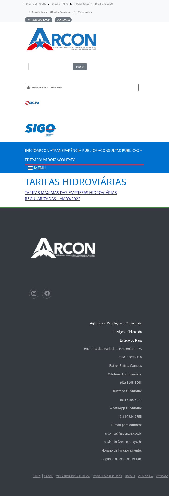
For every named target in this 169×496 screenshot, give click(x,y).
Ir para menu (60, 3)
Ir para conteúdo (36, 3)
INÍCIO (31, 150)
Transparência (40, 20)
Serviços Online (39, 87)
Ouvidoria (63, 20)
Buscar (80, 66)
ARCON (43, 150)
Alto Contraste (62, 12)
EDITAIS (31, 159)
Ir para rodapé (104, 3)
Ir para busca (81, 3)
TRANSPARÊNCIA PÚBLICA (74, 150)
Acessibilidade (39, 12)
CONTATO (67, 159)
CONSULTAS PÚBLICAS (119, 150)
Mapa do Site (85, 12)
